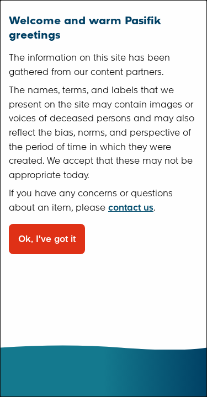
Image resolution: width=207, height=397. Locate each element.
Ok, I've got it (47, 239)
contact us (130, 207)
